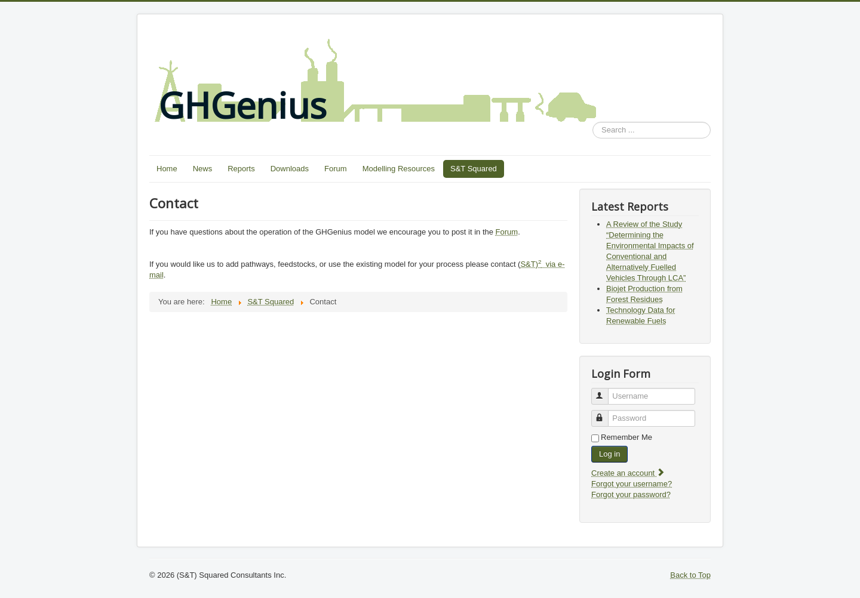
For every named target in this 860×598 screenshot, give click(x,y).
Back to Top (690, 575)
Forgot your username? (631, 483)
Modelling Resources (399, 168)
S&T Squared (473, 168)
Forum (335, 168)
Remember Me (626, 437)
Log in (609, 453)
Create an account (628, 472)
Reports (241, 168)
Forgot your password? (631, 494)
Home (166, 168)
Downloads (290, 168)
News (203, 168)
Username (605, 391)
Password (605, 413)
